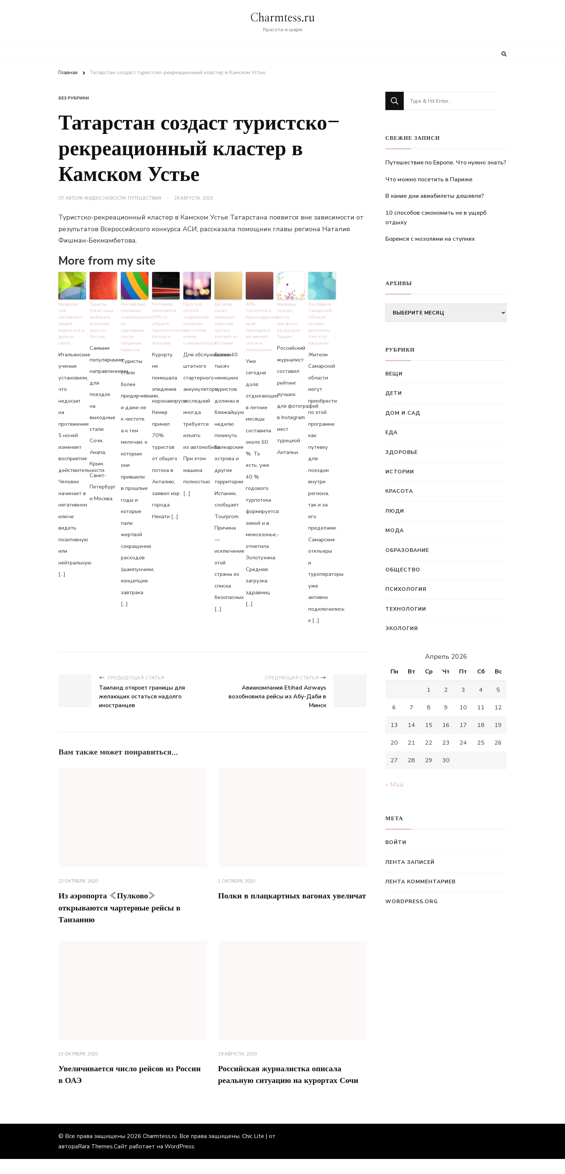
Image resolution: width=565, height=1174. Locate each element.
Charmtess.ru (282, 17)
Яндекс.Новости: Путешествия (122, 198)
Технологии (405, 609)
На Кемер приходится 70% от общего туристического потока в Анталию (166, 321)
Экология (401, 628)
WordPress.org (411, 901)
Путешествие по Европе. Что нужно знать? (445, 163)
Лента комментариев (420, 881)
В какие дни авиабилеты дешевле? (434, 196)
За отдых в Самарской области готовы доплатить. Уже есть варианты (319, 321)
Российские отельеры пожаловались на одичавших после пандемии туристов (134, 324)
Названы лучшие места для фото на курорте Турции (288, 318)
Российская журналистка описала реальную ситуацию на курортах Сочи (286, 1082)
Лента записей (410, 862)
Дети (393, 393)
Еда (391, 432)
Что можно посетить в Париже (428, 179)
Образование (407, 550)
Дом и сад (402, 413)
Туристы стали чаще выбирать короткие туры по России (101, 318)
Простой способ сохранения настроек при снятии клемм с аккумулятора (197, 321)
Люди (394, 511)
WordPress (179, 1161)
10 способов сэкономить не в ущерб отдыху (435, 217)
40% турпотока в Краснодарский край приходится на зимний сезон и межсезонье (259, 324)
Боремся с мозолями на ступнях (430, 239)
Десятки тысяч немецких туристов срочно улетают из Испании (225, 321)
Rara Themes (95, 1161)
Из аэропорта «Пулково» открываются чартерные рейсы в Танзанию (125, 906)
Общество (402, 569)
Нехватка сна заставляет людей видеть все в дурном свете (72, 315)
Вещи (394, 373)
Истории (399, 471)
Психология (406, 589)
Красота (399, 491)
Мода (394, 530)
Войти (395, 842)
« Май (394, 784)
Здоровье (401, 452)
